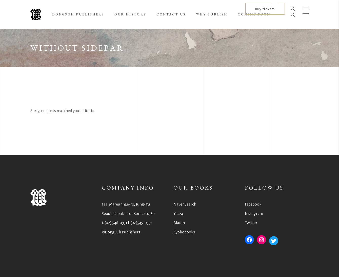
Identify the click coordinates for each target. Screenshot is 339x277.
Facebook (253, 204)
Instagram (254, 213)
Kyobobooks (184, 232)
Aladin (179, 222)
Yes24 (178, 213)
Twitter (251, 222)
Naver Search (184, 204)
